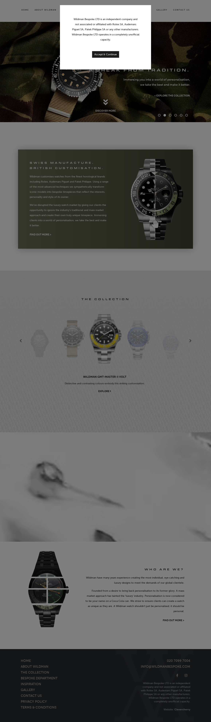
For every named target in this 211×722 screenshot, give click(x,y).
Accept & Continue (105, 54)
